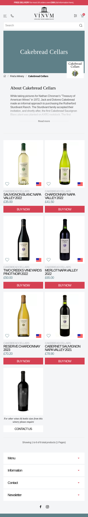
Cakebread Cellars (38, 76)
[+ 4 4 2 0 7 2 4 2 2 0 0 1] (12, 15)
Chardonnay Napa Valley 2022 (60, 195)
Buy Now (23, 209)
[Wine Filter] (75, 15)
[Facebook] (40, 506)
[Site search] (44, 25)
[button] (5, 16)
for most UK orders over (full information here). (44, 2)
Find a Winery (17, 76)
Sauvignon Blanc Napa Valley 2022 (22, 195)
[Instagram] (47, 506)
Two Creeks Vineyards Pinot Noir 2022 (22, 270)
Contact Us (23, 429)
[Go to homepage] (44, 13)
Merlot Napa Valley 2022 (61, 270)
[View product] (23, 164)
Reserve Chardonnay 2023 (21, 346)
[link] (83, 15)
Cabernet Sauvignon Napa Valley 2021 (62, 346)
